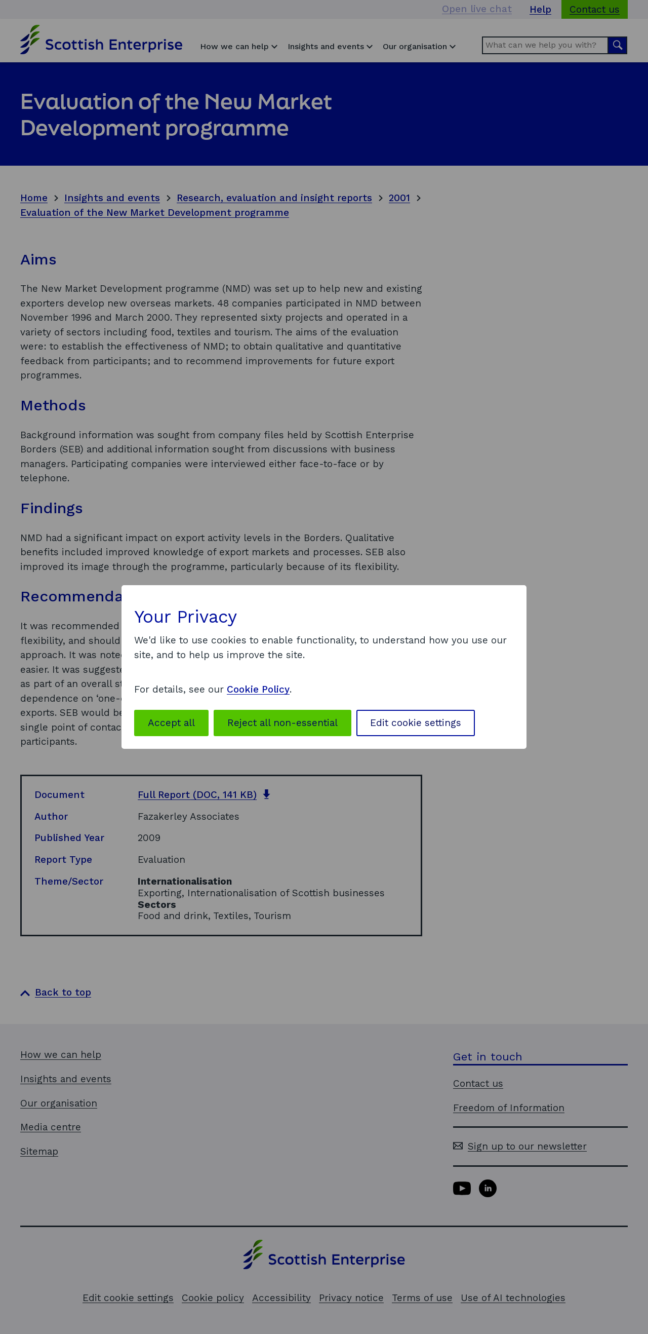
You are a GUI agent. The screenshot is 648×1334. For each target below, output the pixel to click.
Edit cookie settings (415, 723)
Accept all (171, 723)
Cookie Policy (258, 689)
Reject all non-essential (282, 723)
